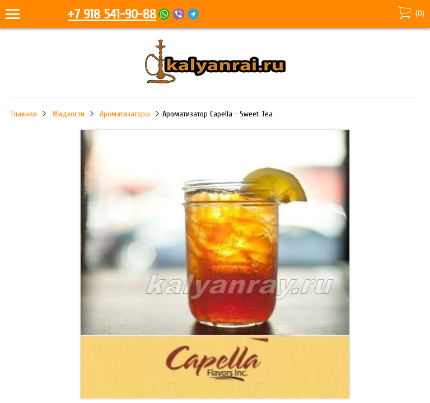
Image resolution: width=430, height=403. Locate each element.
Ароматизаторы (125, 114)
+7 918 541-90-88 (112, 14)
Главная (24, 114)
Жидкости (68, 114)
